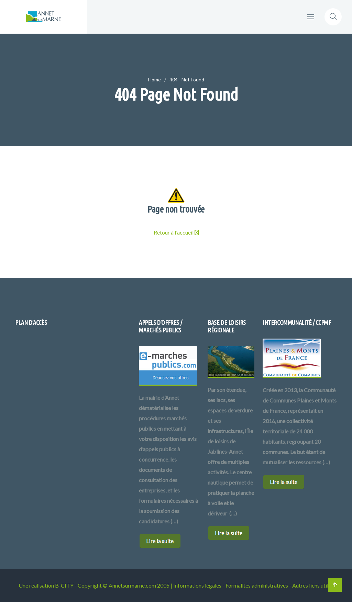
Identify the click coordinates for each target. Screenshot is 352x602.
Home (154, 79)
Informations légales (197, 585)
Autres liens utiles (312, 585)
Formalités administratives (257, 585)
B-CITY (64, 585)
